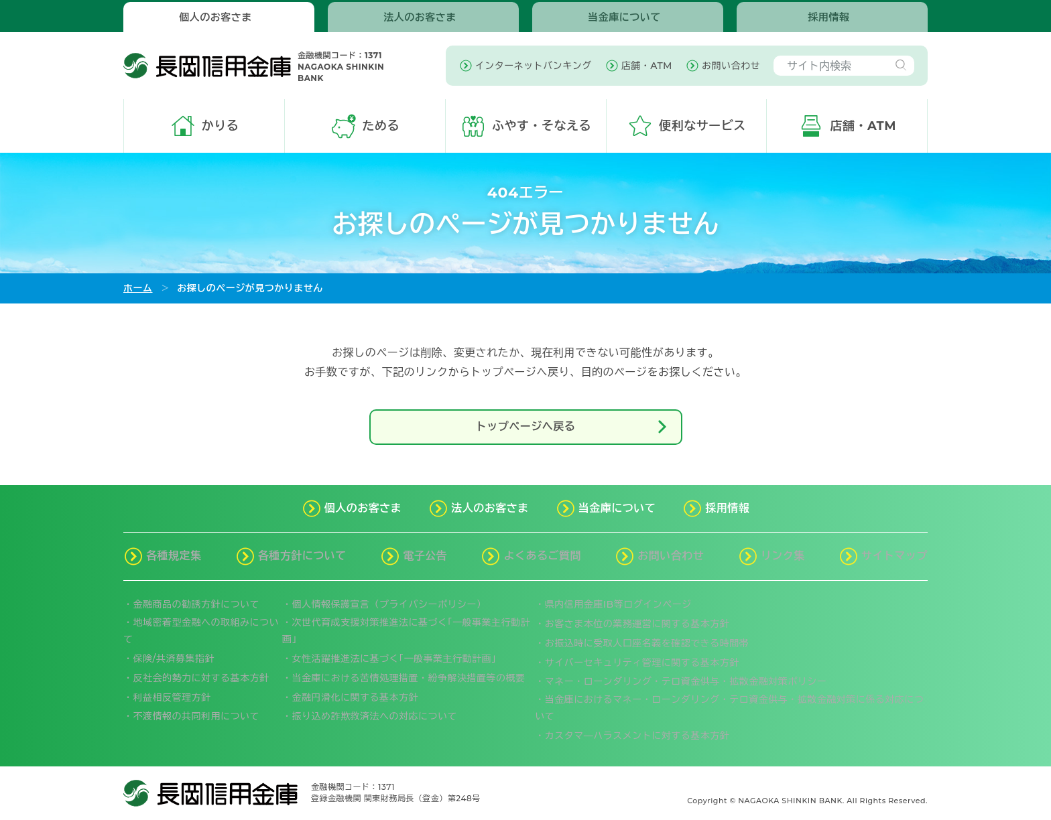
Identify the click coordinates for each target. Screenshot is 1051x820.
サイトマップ (894, 555)
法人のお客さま (419, 17)
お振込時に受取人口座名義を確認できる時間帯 (647, 643)
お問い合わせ (670, 555)
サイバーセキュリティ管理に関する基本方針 (642, 663)
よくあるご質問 (542, 555)
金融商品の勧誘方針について (196, 604)
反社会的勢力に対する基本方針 (201, 678)
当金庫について (624, 17)
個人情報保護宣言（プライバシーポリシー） (389, 604)
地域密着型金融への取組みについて (201, 630)
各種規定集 (174, 555)
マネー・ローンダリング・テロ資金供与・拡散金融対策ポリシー (686, 681)
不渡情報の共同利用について (196, 716)
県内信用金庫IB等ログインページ (618, 604)
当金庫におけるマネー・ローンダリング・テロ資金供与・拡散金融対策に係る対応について (729, 707)
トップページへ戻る (573, 427)
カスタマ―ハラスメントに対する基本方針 (637, 736)
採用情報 (829, 17)
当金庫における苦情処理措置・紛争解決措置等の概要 (409, 678)
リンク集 (783, 555)
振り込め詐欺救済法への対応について (375, 716)
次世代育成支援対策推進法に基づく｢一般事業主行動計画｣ (406, 630)
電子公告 (425, 555)
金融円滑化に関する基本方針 (355, 697)
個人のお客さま (215, 17)
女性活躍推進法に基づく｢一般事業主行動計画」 (396, 659)
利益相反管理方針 (172, 697)
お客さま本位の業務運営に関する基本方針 (637, 624)
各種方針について (302, 555)
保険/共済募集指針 (173, 659)
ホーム (138, 288)
